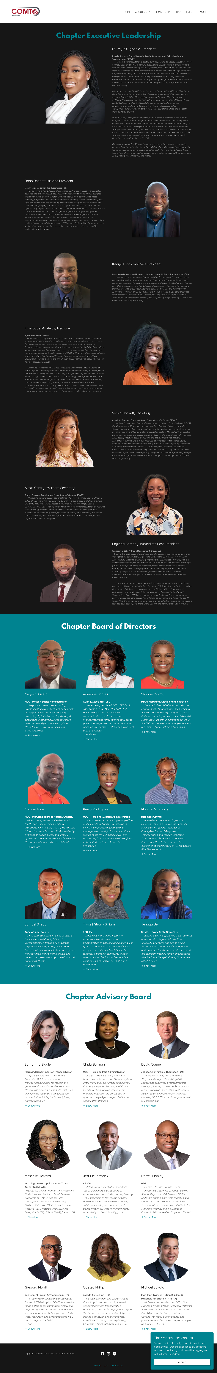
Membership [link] (162, 11)
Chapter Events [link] (185, 11)
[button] (142, 12)
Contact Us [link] (117, 1365)
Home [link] (127, 11)
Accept (183, 1362)
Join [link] (106, 1365)
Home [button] (97, 1365)
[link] (25, 11)
